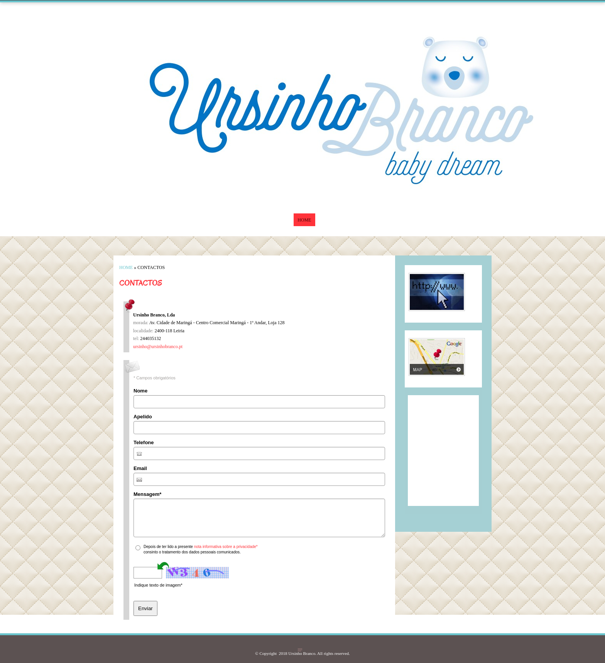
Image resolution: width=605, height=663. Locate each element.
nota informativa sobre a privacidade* (226, 547)
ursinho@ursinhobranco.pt (158, 346)
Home (304, 220)
